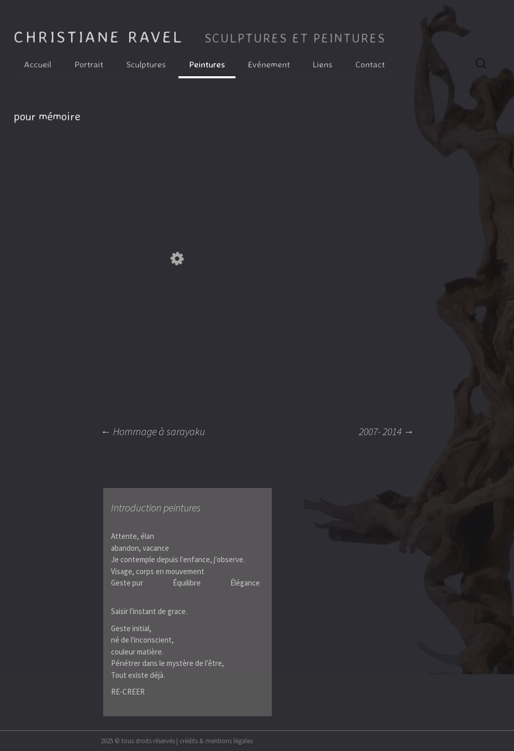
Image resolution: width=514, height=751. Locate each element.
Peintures (207, 64)
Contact (370, 64)
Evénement (269, 64)
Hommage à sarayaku (153, 431)
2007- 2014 (386, 431)
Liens (322, 64)
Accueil (37, 64)
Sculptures (146, 64)
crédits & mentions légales (216, 740)
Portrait (88, 64)
